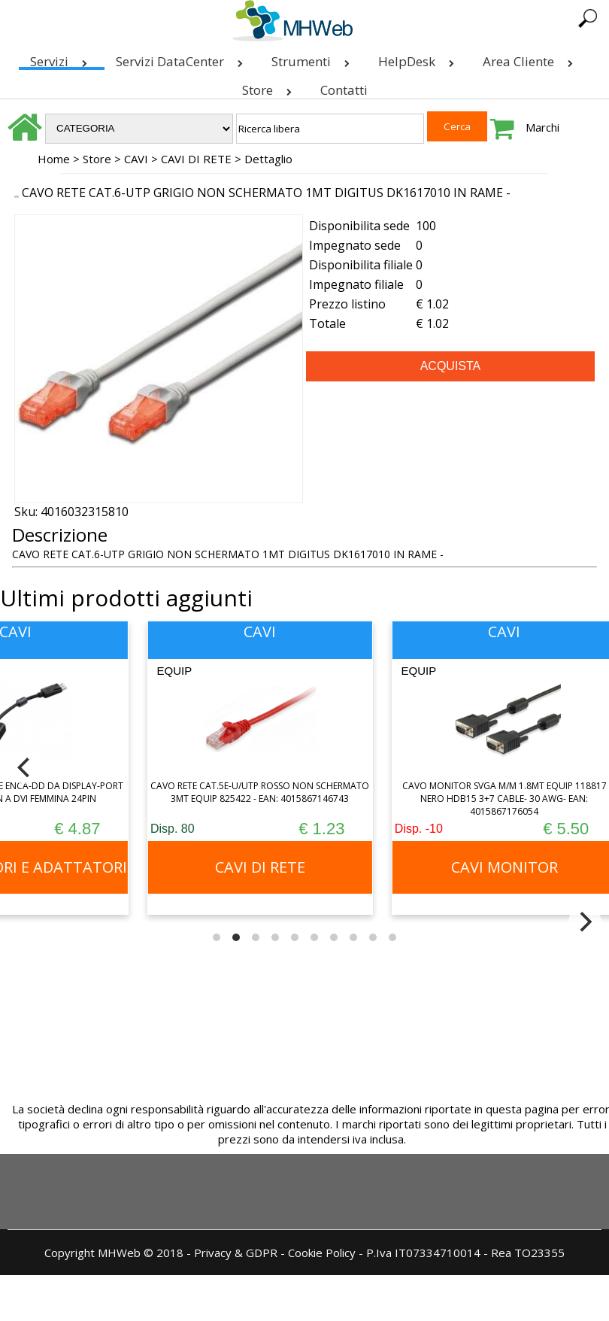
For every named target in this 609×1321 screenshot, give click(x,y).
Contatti (344, 90)
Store (270, 87)
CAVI (136, 158)
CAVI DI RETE (196, 158)
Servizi (61, 58)
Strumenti (313, 58)
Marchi (542, 127)
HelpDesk (419, 58)
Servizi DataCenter (182, 58)
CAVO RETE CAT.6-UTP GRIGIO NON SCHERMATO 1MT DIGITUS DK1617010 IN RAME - (266, 192)
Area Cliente (531, 58)
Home (54, 158)
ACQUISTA (450, 366)
